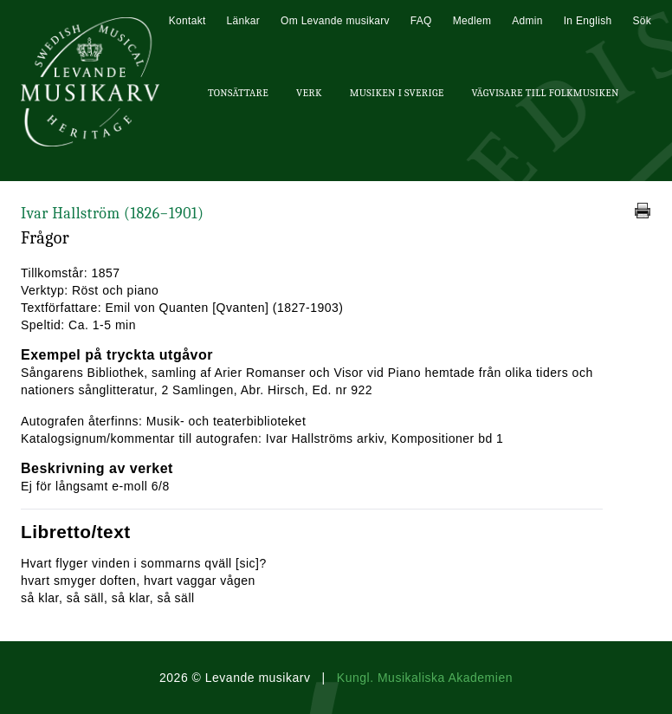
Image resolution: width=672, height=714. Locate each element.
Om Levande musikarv (335, 21)
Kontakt (187, 21)
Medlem (472, 21)
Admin (527, 21)
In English (588, 21)
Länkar (244, 21)
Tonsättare (238, 93)
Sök (641, 21)
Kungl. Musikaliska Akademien (425, 678)
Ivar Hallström (112, 213)
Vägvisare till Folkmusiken (544, 93)
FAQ (421, 21)
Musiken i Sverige (397, 93)
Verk (309, 93)
